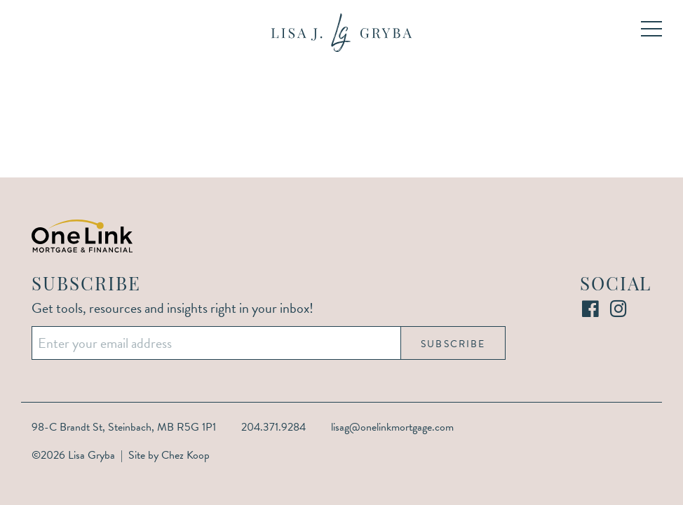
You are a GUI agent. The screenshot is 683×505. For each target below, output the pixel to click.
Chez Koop (185, 455)
